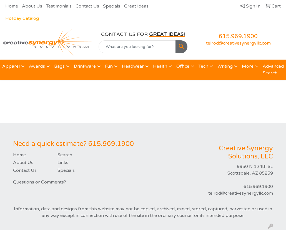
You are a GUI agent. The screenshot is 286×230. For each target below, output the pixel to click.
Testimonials (59, 6)
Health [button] (160, 66)
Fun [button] (109, 66)
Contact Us (87, 6)
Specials (111, 6)
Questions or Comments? (39, 182)
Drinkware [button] (85, 66)
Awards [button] (37, 66)
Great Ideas (136, 6)
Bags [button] (59, 66)
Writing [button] (225, 66)
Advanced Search (273, 69)
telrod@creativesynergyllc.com (238, 43)
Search (64, 155)
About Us (32, 6)
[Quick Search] (137, 46)
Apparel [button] (11, 66)
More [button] (248, 66)
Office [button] (182, 66)
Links (62, 162)
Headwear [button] (133, 66)
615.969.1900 (238, 36)
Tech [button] (203, 66)
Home (11, 6)
